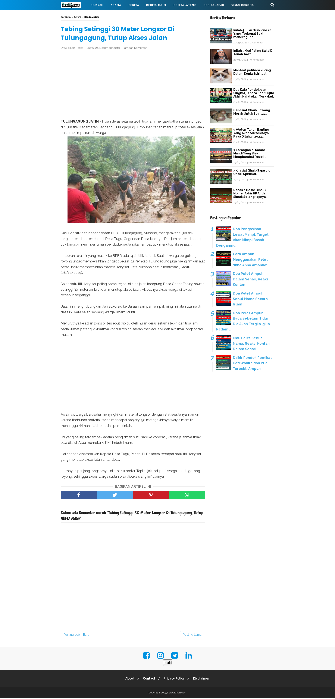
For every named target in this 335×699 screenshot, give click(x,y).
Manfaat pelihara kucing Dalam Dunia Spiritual (252, 71)
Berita (133, 5)
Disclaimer (202, 679)
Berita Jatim (156, 5)
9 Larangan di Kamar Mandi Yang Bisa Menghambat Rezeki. (249, 153)
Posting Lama (192, 635)
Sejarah (97, 5)
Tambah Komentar (135, 48)
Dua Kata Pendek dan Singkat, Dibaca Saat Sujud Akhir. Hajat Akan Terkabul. (253, 93)
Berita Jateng (184, 5)
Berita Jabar (214, 5)
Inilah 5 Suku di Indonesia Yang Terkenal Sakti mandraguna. (252, 33)
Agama (116, 5)
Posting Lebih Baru (76, 635)
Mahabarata (74, 15)
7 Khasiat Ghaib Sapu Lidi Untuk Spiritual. (252, 172)
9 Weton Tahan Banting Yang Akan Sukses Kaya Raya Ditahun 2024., (251, 133)
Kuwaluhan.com (176, 693)
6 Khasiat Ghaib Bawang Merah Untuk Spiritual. (251, 111)
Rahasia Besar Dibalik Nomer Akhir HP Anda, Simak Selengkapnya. (250, 193)
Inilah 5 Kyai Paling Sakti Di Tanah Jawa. (253, 52)
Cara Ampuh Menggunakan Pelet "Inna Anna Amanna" (250, 259)
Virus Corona (242, 5)
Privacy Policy (174, 679)
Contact (149, 679)
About (129, 679)
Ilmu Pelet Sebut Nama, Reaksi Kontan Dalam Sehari (251, 343)
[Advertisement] (133, 85)
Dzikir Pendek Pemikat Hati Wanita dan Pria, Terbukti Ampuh (252, 363)
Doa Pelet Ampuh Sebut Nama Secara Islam (250, 298)
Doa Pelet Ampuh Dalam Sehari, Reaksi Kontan (251, 279)
